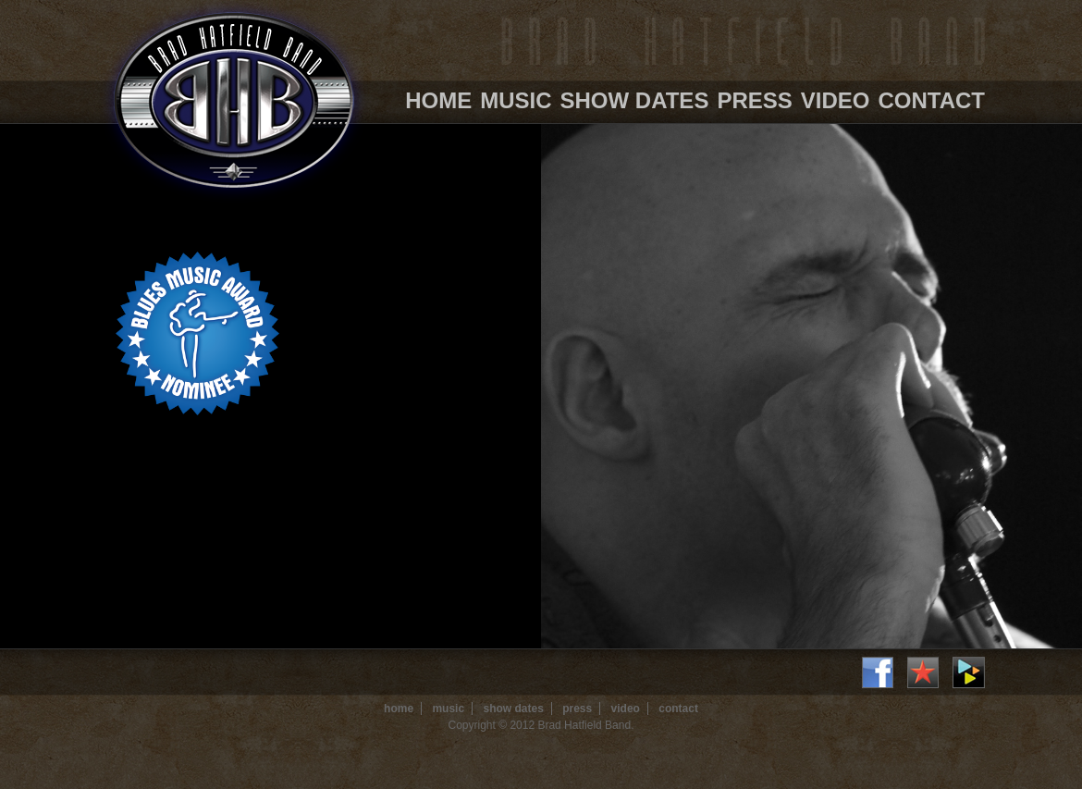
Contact (931, 100)
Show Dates (634, 100)
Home (438, 100)
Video (835, 100)
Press (754, 100)
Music (515, 100)
